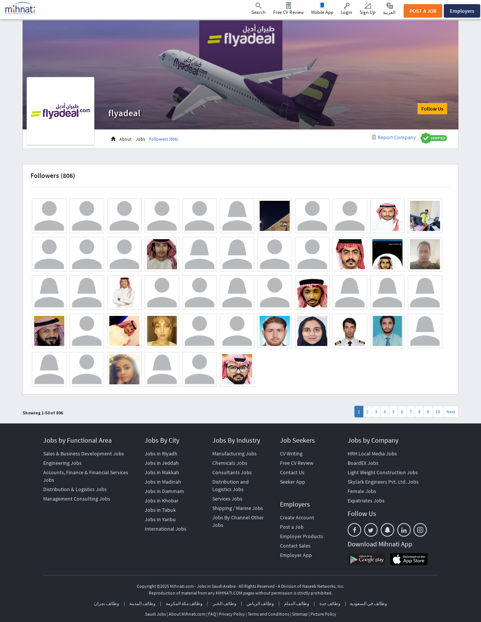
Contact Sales (295, 545)
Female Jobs (362, 491)
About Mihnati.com (187, 614)
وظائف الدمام (296, 603)
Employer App (296, 555)
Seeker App (292, 481)
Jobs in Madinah (163, 481)
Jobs (140, 139)
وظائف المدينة (142, 603)
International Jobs (165, 528)
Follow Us (432, 108)
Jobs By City (162, 440)
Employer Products (301, 536)
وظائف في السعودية (368, 603)
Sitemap (300, 614)
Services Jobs (227, 498)
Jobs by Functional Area (77, 440)
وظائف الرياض (260, 603)
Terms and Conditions (268, 614)
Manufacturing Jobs (234, 453)
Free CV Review (288, 12)
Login (346, 9)
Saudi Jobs (155, 614)
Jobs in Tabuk (160, 510)
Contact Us (292, 472)
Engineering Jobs (62, 463)
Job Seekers (297, 440)
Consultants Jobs (232, 472)
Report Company (394, 137)
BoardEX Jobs (363, 463)
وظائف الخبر (224, 603)
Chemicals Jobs (229, 463)
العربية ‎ (389, 9)
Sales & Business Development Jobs (83, 453)
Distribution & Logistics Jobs (75, 489)
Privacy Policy (232, 614)
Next (450, 411)
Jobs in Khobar (161, 500)
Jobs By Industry (236, 440)
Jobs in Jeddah (162, 463)
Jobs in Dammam (164, 491)
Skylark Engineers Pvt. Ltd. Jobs (383, 481)
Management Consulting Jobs (76, 498)
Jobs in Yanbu (160, 519)
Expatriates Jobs (366, 500)
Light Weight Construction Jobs (383, 472)
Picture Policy (323, 614)
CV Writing (291, 453)
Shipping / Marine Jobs (237, 508)
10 (438, 411)
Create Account (297, 517)
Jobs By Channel (231, 517)
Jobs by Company (373, 440)
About (125, 139)
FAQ (212, 614)
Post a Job (292, 526)
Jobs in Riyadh (161, 453)
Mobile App (322, 12)
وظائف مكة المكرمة (184, 603)
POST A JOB (423, 11)
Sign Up (367, 9)
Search (258, 9)
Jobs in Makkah (162, 472)
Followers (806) (163, 139)
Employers (462, 11)
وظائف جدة (329, 603)
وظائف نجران (106, 603)
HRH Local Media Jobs (372, 453)
